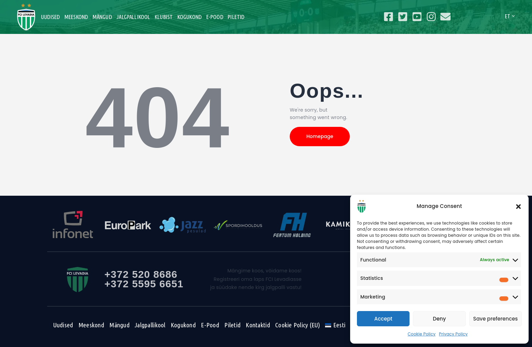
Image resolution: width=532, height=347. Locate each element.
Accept (383, 318)
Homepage (319, 136)
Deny (439, 318)
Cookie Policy (421, 334)
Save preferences (495, 318)
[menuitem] (335, 325)
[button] (518, 206)
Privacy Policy (453, 334)
